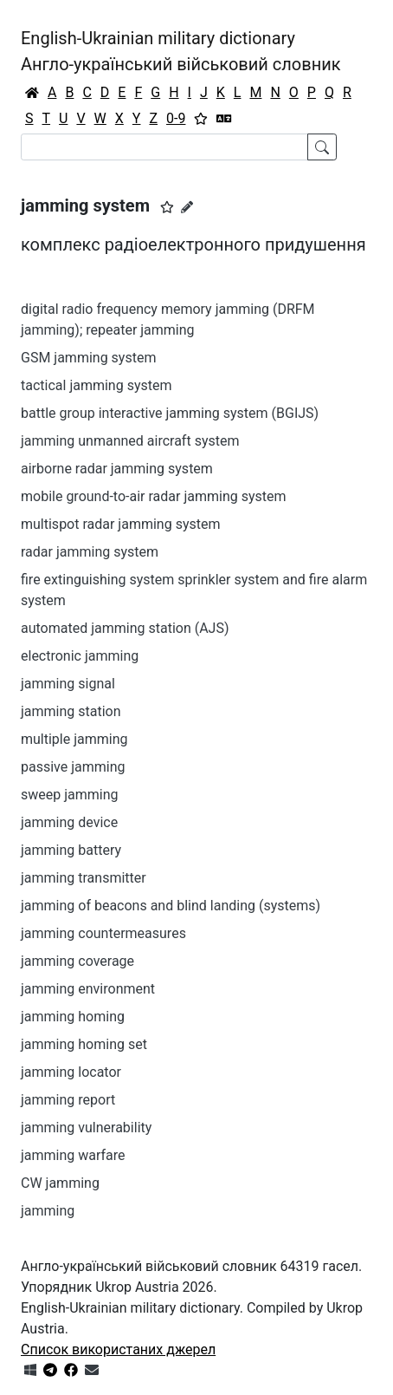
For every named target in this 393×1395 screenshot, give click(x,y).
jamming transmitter (83, 878)
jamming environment (88, 989)
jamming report (68, 1100)
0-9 (175, 118)
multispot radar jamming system (120, 524)
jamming (47, 1211)
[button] (167, 207)
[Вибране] (201, 119)
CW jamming (60, 1183)
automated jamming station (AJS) (125, 628)
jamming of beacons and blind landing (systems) (170, 905)
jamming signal (68, 683)
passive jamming (73, 767)
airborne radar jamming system (117, 468)
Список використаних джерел (118, 1349)
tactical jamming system (96, 385)
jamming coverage (77, 961)
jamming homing (73, 1016)
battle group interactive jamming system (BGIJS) (170, 413)
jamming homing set (84, 1044)
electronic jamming (80, 656)
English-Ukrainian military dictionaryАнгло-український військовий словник (181, 51)
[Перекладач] (224, 119)
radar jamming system (89, 552)
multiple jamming (74, 739)
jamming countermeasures (103, 933)
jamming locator (71, 1072)
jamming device (69, 822)
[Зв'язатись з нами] (92, 1370)
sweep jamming (70, 794)
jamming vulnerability (86, 1127)
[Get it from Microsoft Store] (30, 1370)
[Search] (164, 147)
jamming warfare (73, 1155)
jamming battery (71, 850)
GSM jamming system (88, 357)
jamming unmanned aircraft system (130, 441)
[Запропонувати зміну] (187, 207)
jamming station (71, 711)
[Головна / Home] (32, 92)
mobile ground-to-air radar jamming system (154, 496)
